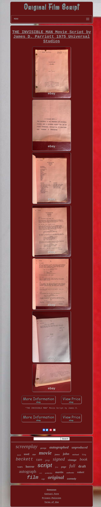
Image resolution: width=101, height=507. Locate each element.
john (66, 454)
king (84, 454)
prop (47, 460)
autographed (59, 447)
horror (30, 466)
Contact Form (51, 494)
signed (59, 458)
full (72, 465)
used (26, 454)
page (63, 466)
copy (43, 479)
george (43, 448)
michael (75, 454)
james (57, 454)
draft (82, 466)
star (34, 454)
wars (20, 466)
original (56, 477)
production (48, 473)
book (83, 459)
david (19, 455)
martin (59, 472)
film (32, 477)
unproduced (80, 447)
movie (45, 453)
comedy (71, 478)
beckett (24, 459)
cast (40, 473)
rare (39, 459)
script (44, 465)
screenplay (26, 446)
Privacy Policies (51, 498)
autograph (27, 471)
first (56, 467)
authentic (70, 472)
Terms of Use (51, 502)
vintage (72, 459)
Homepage (51, 490)
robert (80, 472)
